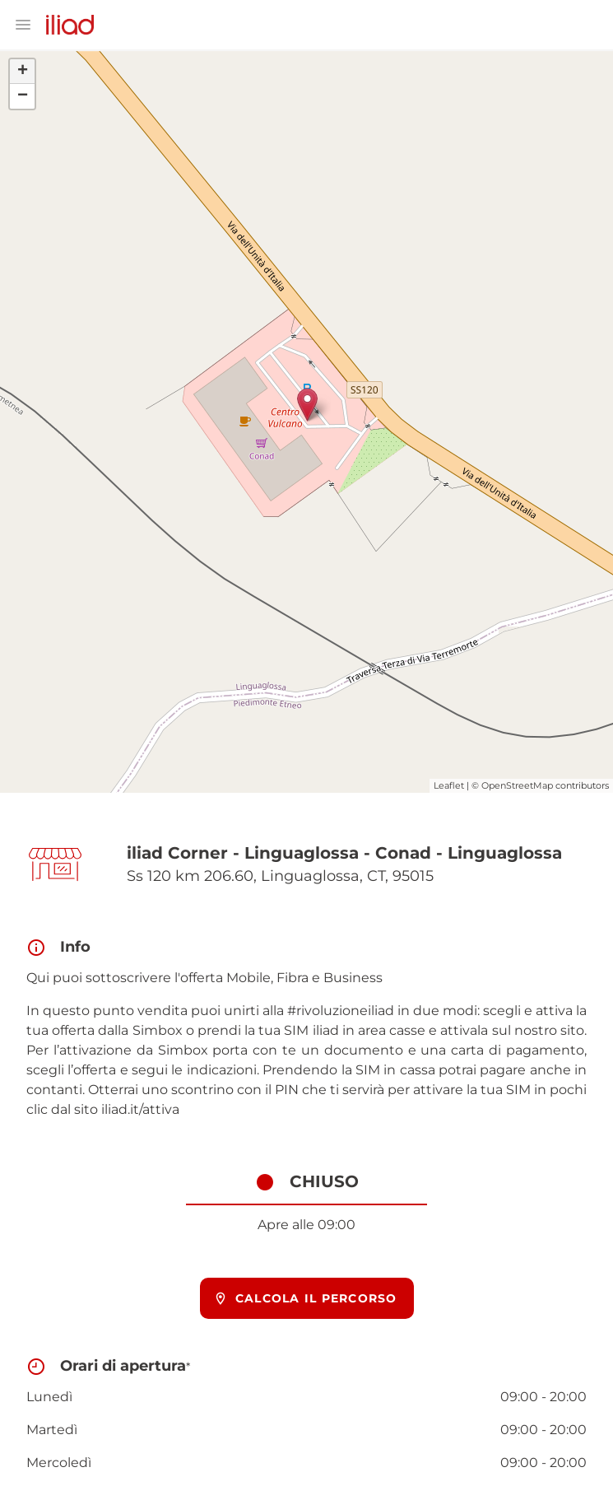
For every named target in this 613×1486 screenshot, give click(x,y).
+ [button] (22, 71)
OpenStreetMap (517, 785)
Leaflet (449, 785)
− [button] (22, 96)
